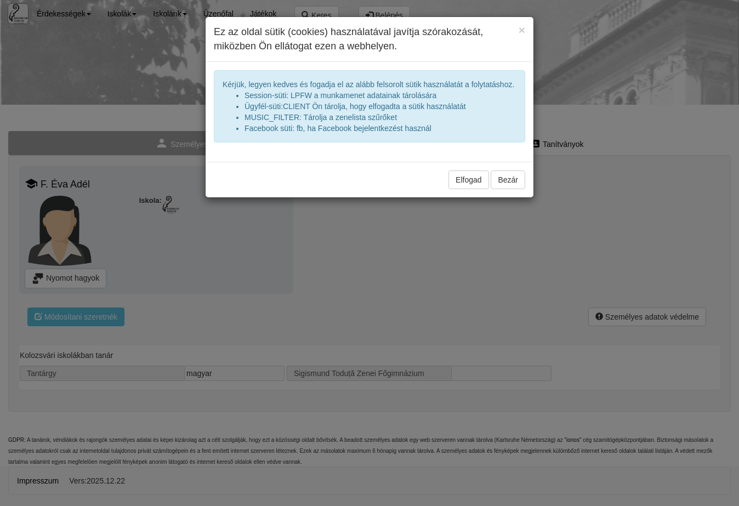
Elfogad (468, 179)
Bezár (508, 179)
